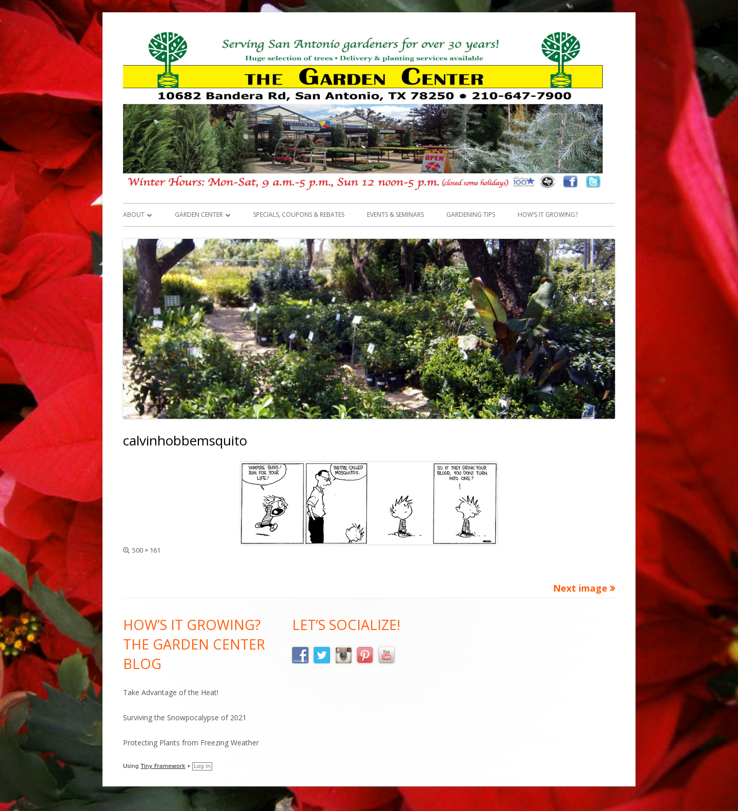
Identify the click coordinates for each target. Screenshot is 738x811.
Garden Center (199, 214)
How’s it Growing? (548, 214)
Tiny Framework (162, 766)
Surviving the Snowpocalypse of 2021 (185, 717)
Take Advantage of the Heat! (170, 692)
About (134, 214)
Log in (202, 766)
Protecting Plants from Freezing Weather (191, 742)
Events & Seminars (395, 214)
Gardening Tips (470, 214)
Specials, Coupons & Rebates (298, 214)
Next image (580, 588)
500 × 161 (146, 550)
